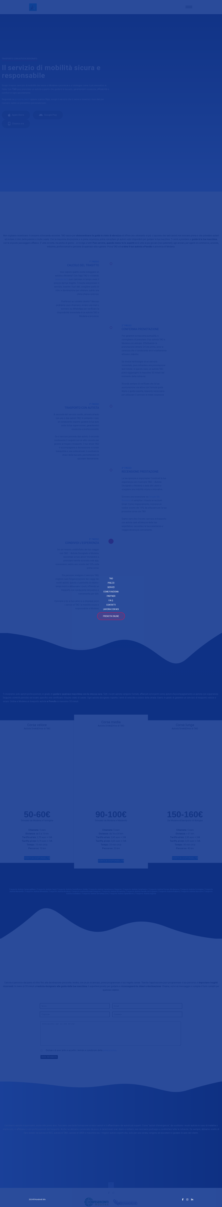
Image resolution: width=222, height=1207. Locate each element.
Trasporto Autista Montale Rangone (86, 894)
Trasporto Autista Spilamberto (121, 896)
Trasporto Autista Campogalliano (22, 892)
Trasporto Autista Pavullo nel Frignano (141, 894)
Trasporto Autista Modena (59, 894)
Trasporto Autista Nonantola (113, 894)
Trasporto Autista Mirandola (36, 894)
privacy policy (109, 1056)
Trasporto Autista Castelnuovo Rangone (105, 892)
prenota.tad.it (62, 279)
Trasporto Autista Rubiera (168, 894)
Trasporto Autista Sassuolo (192, 894)
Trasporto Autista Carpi (46, 892)
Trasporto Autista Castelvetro (135, 892)
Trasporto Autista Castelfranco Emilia (72, 892)
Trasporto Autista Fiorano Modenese (164, 892)
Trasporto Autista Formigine (191, 892)
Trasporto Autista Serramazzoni (95, 896)
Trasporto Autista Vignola (145, 896)
